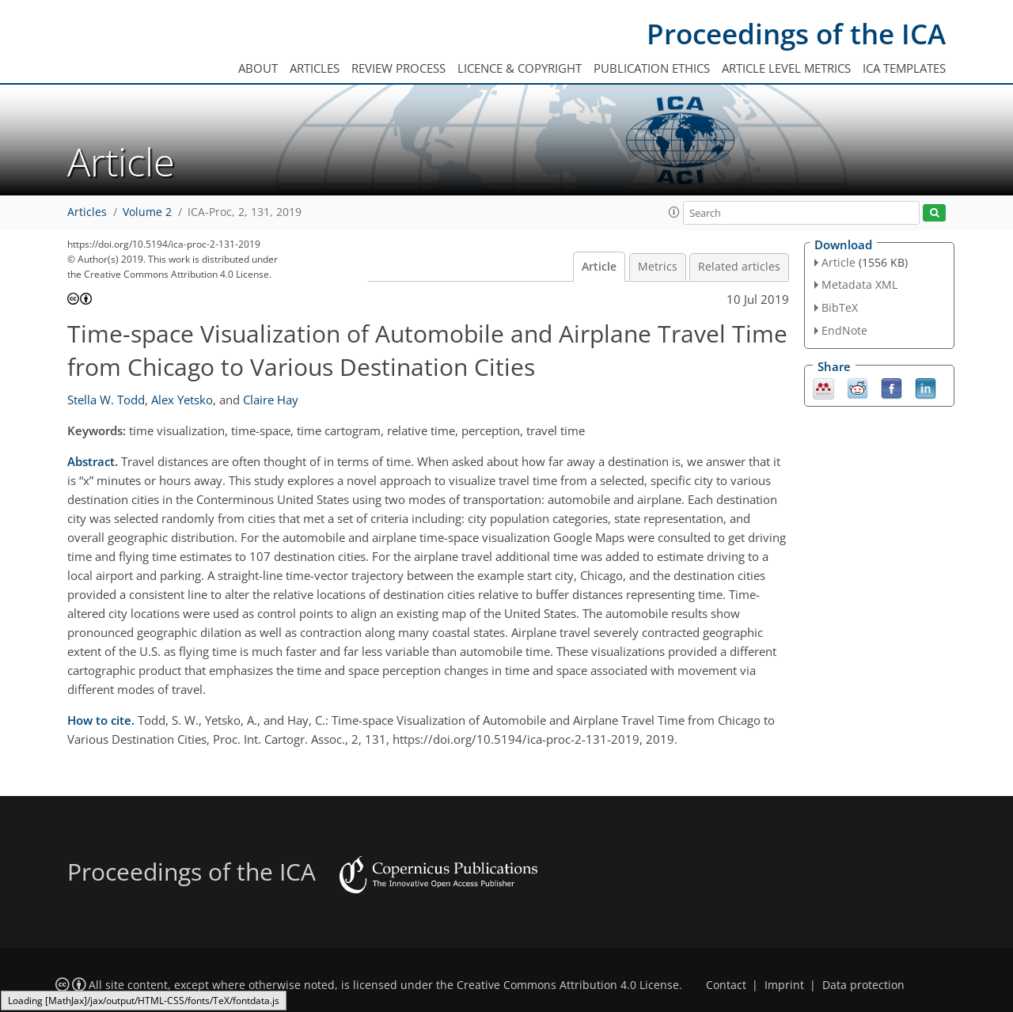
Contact (726, 985)
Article (599, 267)
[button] (674, 212)
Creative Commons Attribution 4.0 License (568, 985)
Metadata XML (859, 284)
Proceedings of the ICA (796, 33)
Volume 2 (147, 212)
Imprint (784, 985)
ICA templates (904, 68)
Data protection (863, 985)
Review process (398, 68)
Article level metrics (786, 68)
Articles (315, 68)
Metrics (657, 267)
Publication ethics (652, 68)
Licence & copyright (519, 68)
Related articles (739, 267)
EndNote (844, 330)
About (258, 68)
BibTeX (839, 307)
